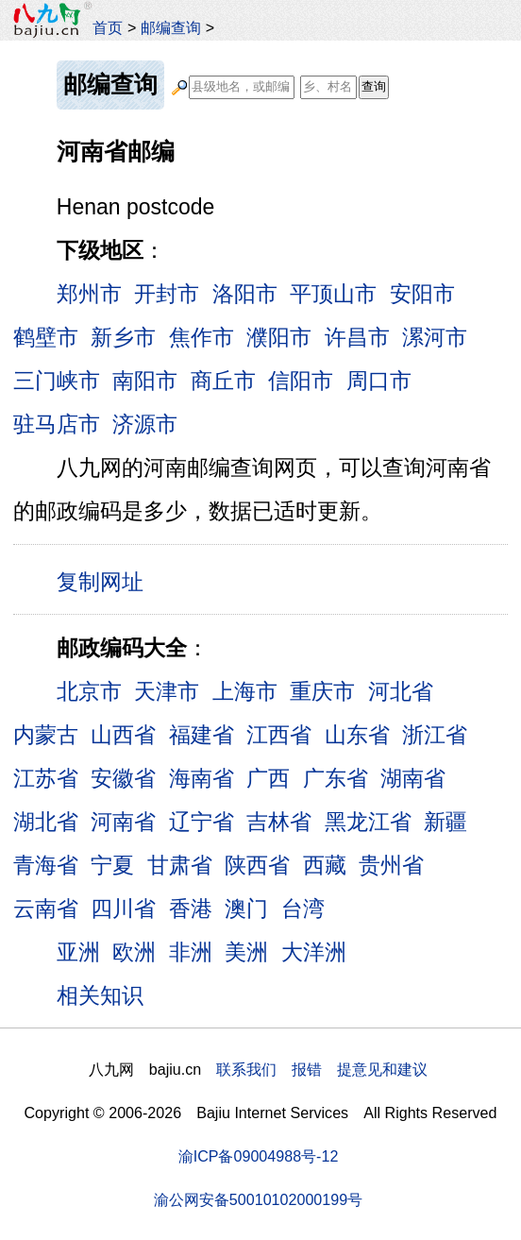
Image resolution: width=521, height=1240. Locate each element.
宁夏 (112, 865)
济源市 (144, 424)
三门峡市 (56, 380)
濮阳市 (278, 337)
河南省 (123, 821)
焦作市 (201, 337)
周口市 (379, 380)
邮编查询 (171, 27)
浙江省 (434, 734)
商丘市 (223, 380)
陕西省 (257, 865)
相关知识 (100, 995)
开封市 (166, 293)
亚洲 (78, 952)
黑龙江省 (368, 821)
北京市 (89, 691)
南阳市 (144, 380)
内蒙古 (45, 734)
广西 (268, 778)
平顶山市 (333, 293)
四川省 (123, 908)
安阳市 (422, 293)
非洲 (190, 952)
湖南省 (412, 778)
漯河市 (434, 337)
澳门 (246, 908)
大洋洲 (313, 952)
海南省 (201, 778)
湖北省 (45, 821)
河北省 (400, 691)
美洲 (246, 952)
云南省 (45, 908)
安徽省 (123, 778)
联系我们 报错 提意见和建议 (322, 1069)
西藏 (324, 865)
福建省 (201, 734)
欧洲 (134, 952)
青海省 (45, 865)
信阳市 (300, 380)
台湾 (303, 908)
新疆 (445, 821)
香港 (190, 908)
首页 (107, 27)
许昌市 (357, 337)
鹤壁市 (45, 337)
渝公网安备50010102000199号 (258, 1199)
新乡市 (123, 337)
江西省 (278, 734)
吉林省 (278, 821)
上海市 (244, 691)
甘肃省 (179, 865)
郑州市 (89, 293)
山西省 (123, 734)
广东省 (335, 778)
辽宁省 (201, 821)
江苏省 (45, 778)
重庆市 (322, 691)
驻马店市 (56, 424)
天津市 (166, 691)
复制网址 (107, 581)
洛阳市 (244, 293)
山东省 (357, 734)
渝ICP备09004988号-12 (258, 1155)
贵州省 (391, 865)
